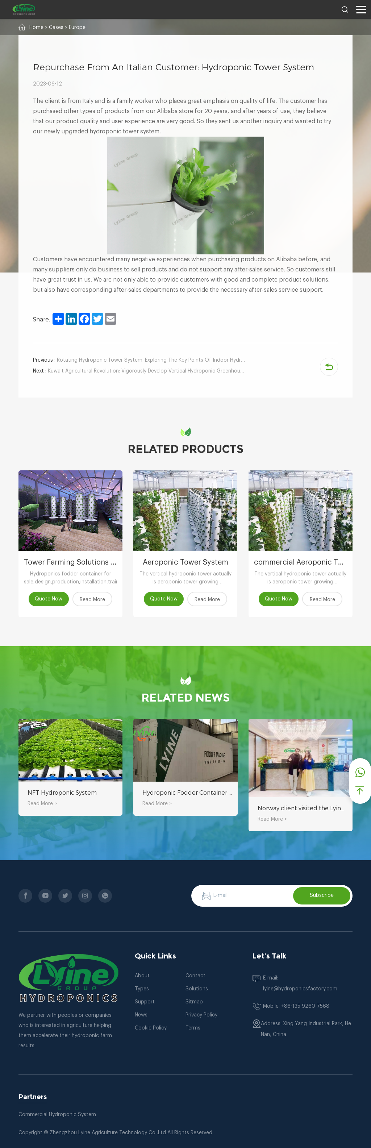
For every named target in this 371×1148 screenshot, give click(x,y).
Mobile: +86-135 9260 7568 (296, 1006)
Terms (193, 1028)
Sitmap (194, 1001)
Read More (92, 599)
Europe (77, 27)
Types (142, 988)
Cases (56, 27)
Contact (195, 975)
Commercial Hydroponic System (57, 1114)
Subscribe (322, 895)
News (141, 1015)
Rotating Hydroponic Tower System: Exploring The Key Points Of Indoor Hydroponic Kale (139, 360)
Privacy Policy (201, 1015)
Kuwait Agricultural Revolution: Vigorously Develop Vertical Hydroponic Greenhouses (139, 371)
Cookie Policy (151, 1028)
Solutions (197, 988)
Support (145, 1001)
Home (36, 27)
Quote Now (49, 599)
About (142, 975)
